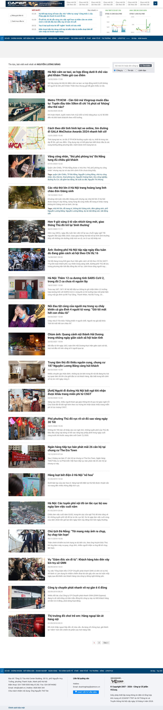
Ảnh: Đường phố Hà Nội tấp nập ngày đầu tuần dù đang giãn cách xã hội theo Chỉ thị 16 (77, 251)
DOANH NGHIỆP (41, 38)
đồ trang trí (67, 208)
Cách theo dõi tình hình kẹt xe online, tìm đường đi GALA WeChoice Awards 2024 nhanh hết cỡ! (78, 129)
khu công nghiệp (100, 177)
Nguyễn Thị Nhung (95, 179)
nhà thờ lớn (57, 208)
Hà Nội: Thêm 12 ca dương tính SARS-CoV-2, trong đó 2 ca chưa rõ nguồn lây (76, 279)
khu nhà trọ (57, 177)
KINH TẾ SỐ (96, 38)
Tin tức (130, 70)
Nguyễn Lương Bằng (86, 174)
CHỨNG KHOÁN (16, 38)
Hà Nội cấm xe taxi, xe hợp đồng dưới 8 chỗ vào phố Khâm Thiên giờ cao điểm (77, 73)
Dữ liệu (134, 38)
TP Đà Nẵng (72, 174)
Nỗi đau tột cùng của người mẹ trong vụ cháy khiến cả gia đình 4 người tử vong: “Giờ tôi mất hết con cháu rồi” (77, 309)
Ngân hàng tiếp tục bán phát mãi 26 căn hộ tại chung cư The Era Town (77, 448)
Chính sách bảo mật (16, 708)
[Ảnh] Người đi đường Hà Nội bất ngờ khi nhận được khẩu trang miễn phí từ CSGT (77, 392)
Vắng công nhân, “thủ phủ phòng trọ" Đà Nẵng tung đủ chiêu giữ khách (76, 158)
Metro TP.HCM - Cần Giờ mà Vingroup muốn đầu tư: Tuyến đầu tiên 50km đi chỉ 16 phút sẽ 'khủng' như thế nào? (79, 103)
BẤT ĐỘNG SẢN (28, 38)
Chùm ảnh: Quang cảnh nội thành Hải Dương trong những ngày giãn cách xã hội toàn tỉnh (76, 336)
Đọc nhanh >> (93, 10)
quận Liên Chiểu (59, 174)
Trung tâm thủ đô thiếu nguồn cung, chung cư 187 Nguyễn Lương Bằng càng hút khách (76, 364)
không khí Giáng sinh (81, 208)
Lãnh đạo (142, 70)
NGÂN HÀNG (52, 38)
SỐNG (114, 38)
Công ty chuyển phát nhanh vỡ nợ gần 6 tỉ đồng (77, 587)
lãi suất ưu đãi (81, 179)
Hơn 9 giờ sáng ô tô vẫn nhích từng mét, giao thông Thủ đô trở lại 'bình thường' (76, 223)
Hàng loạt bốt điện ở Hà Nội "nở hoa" (71, 475)
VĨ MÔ (89, 38)
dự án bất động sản (92, 211)
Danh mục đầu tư (16, 21)
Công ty (119, 70)
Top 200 (159, 671)
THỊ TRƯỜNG (106, 38)
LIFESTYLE (121, 38)
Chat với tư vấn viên (86, 692)
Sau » (106, 643)
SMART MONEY (64, 38)
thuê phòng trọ (69, 177)
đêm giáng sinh (97, 208)
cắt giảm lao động (67, 179)
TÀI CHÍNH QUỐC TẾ (78, 38)
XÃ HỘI (7, 38)
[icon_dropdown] (155, 3)
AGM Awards (142, 38)
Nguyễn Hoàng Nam (84, 177)
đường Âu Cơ (53, 179)
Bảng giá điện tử (16, 15)
